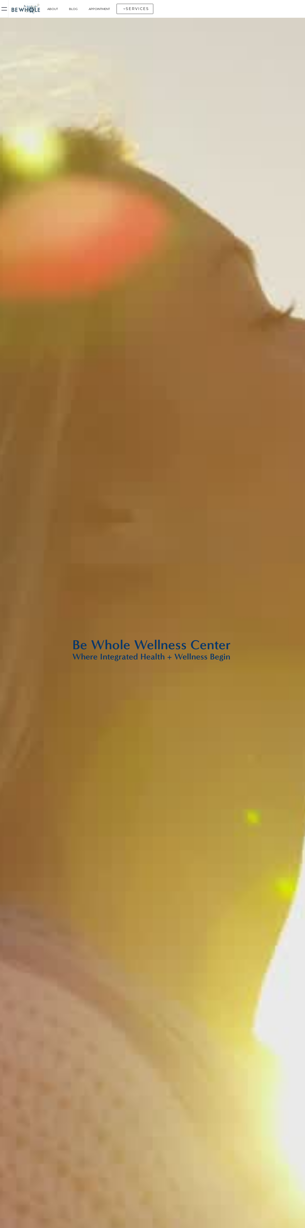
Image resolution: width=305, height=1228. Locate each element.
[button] (135, 9)
